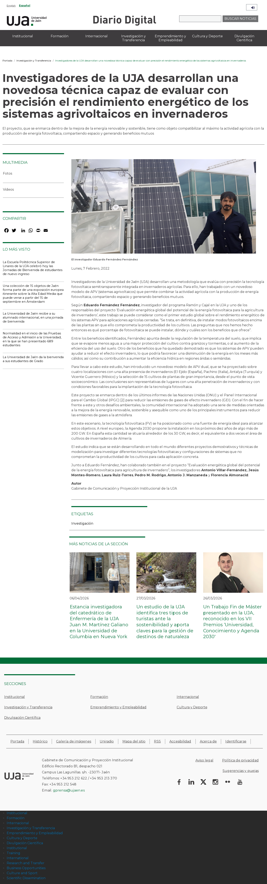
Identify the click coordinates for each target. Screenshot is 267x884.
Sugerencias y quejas (241, 771)
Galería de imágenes (73, 741)
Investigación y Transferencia (33, 60)
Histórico (40, 741)
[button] (163, 208)
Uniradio (107, 741)
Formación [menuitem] (59, 36)
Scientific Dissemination (26, 878)
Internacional (188, 697)
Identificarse (235, 741)
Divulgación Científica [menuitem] (244, 38)
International (18, 858)
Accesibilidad (180, 741)
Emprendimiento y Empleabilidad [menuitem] (170, 38)
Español (24, 5)
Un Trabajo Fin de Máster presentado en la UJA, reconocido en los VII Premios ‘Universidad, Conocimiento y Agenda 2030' (232, 621)
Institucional (14, 697)
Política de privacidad (240, 760)
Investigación (82, 523)
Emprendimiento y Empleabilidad (118, 707)
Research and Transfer (25, 863)
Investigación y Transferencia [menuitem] (133, 38)
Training (13, 853)
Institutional (17, 848)
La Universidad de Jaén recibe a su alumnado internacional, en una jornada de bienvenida (33, 317)
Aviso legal (204, 760)
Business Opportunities (26, 868)
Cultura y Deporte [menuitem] (207, 36)
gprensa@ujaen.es (69, 790)
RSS (157, 741)
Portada (7, 60)
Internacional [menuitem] (96, 36)
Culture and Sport (22, 873)
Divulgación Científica (22, 718)
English (11, 5)
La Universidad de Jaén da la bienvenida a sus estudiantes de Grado (33, 359)
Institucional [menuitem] (22, 36)
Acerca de (208, 741)
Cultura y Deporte (192, 707)
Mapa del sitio (134, 741)
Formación (99, 697)
